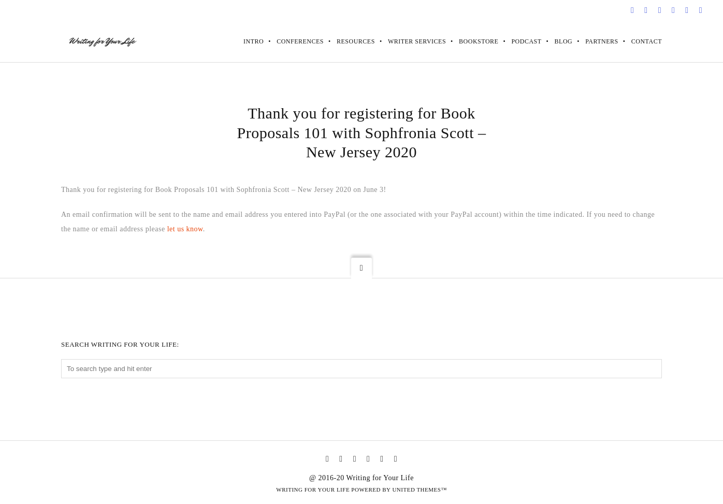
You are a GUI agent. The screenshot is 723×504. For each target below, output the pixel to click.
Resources (356, 41)
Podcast (526, 41)
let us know (185, 229)
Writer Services (417, 41)
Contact (646, 41)
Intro (253, 41)
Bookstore (478, 41)
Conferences (300, 41)
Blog (564, 41)
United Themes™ (419, 489)
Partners (601, 41)
